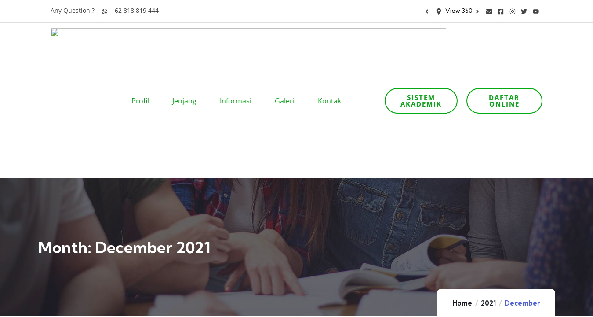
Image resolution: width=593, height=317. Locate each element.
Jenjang (187, 47)
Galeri (287, 47)
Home (462, 196)
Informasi (238, 47)
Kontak (332, 47)
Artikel (412, 305)
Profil (143, 47)
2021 (488, 196)
